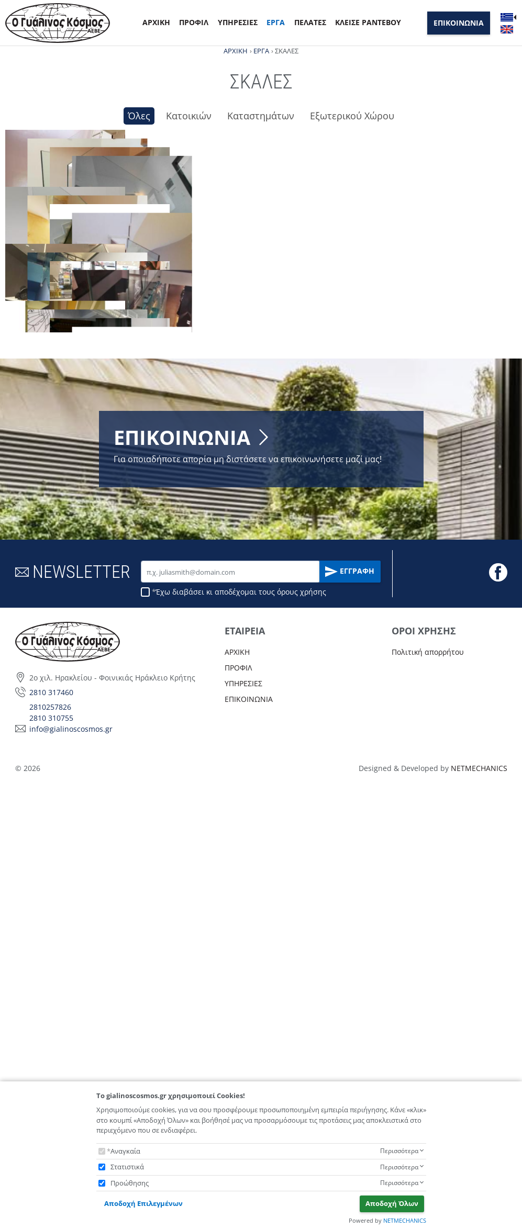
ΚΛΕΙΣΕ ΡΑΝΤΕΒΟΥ (368, 22)
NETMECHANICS (404, 1220)
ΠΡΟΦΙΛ (193, 22)
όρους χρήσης (301, 1037)
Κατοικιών (189, 115)
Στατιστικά (127, 1166)
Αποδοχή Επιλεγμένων (143, 1203)
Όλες (139, 115)
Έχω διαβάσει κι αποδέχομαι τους (241, 1037)
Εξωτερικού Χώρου (352, 115)
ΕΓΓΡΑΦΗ (349, 1016)
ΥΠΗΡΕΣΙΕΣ (238, 22)
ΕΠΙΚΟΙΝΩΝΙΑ (459, 23)
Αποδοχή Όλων (391, 1203)
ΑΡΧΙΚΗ (156, 22)
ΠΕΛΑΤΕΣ (310, 22)
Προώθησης (129, 1183)
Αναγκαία (125, 1151)
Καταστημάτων (260, 115)
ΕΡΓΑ (275, 22)
